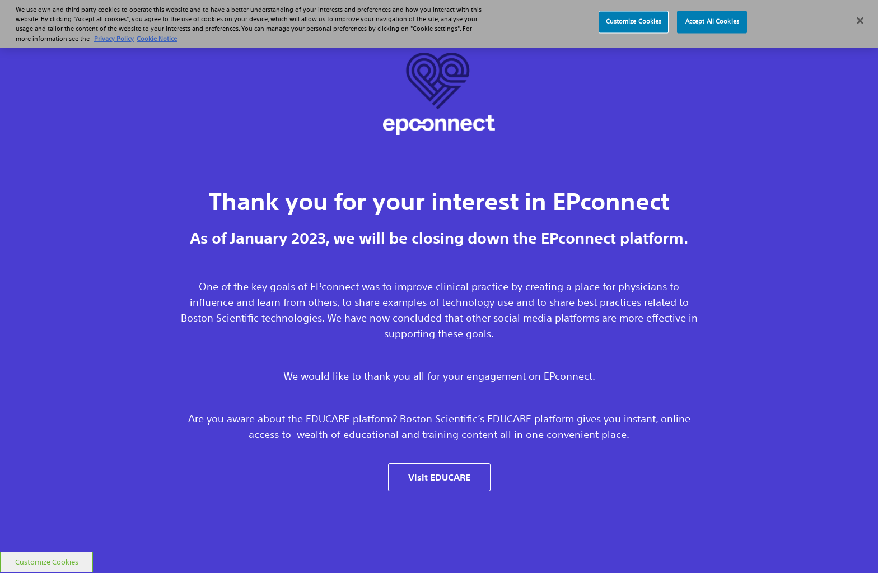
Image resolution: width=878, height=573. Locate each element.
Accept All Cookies (712, 19)
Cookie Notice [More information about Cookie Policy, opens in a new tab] (157, 35)
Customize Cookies (46, 562)
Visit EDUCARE (439, 477)
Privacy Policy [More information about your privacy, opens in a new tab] (114, 35)
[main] (439, 276)
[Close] (860, 18)
